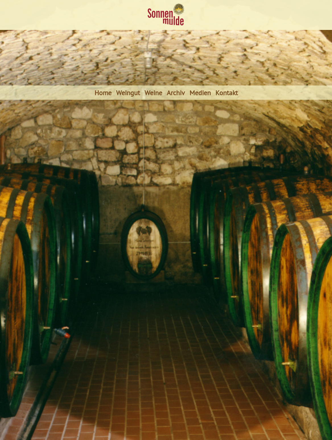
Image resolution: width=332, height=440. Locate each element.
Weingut (128, 92)
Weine (153, 92)
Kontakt (226, 92)
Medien (200, 92)
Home (103, 92)
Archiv (176, 92)
